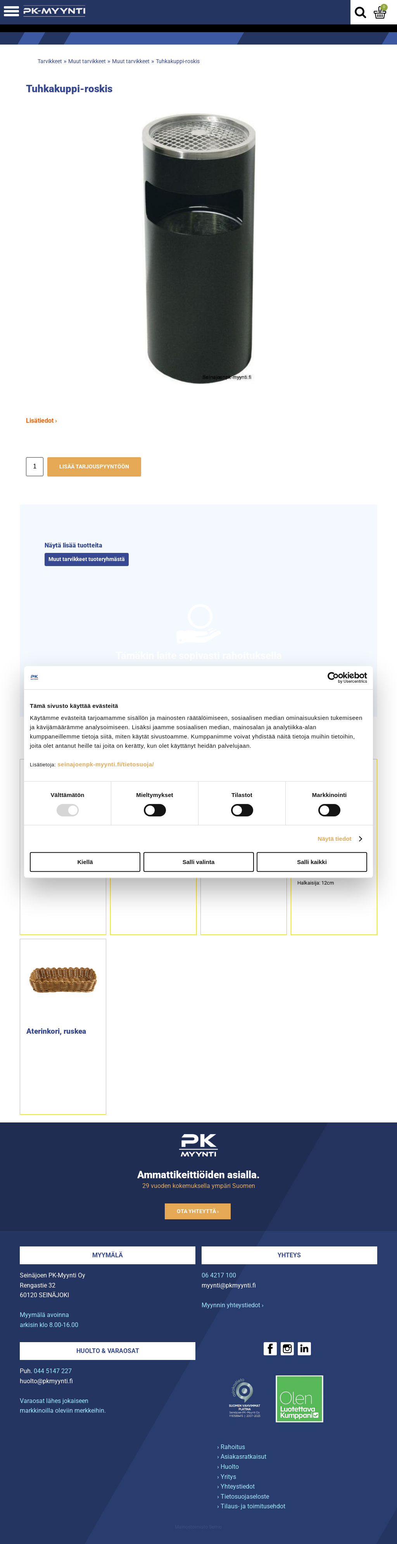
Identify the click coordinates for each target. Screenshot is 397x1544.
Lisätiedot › (41, 420)
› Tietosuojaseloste (243, 1496)
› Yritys (226, 1476)
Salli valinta (199, 862)
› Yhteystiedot (236, 1486)
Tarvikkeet (50, 61)
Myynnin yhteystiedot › (233, 1305)
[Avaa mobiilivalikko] (11, 12)
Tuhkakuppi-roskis (178, 61)
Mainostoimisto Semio (198, 1527)
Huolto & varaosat (107, 1351)
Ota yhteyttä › (198, 1211)
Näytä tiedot (335, 838)
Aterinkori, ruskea (56, 1031)
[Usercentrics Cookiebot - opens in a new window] (333, 677)
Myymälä (107, 1255)
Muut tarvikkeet (87, 61)
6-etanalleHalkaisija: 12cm (315, 879)
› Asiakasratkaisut (241, 1456)
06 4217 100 (219, 1275)
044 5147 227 (53, 1371)
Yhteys (289, 1255)
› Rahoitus (231, 1447)
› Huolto (228, 1466)
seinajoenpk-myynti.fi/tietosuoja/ (105, 764)
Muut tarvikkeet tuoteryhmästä (86, 559)
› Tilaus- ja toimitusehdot (251, 1506)
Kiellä (85, 862)
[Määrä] (34, 466)
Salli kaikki (312, 862)
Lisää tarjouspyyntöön (94, 466)
